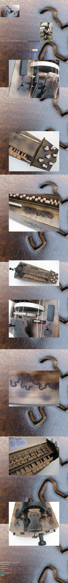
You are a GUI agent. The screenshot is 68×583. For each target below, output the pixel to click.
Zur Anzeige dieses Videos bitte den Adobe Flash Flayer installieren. (34, 51)
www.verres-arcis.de (34, 41)
